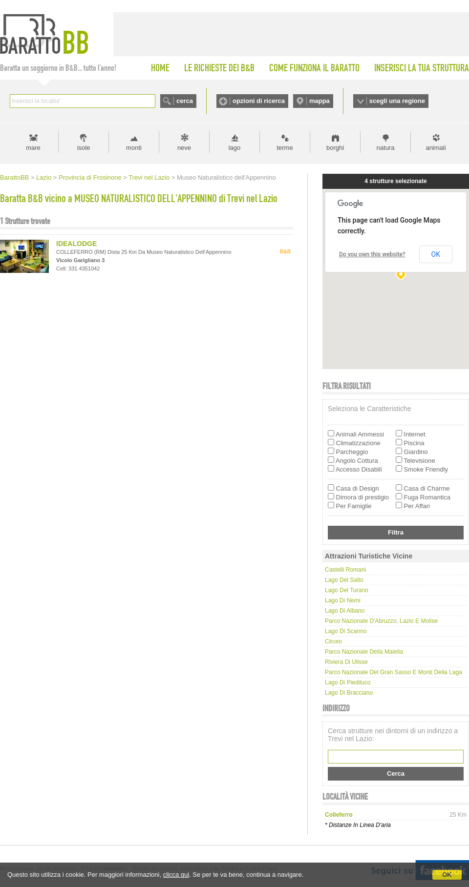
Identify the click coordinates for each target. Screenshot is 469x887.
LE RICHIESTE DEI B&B (219, 68)
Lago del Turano (346, 590)
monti (134, 147)
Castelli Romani (345, 569)
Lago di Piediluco (347, 682)
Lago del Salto (344, 580)
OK (447, 874)
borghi (335, 147)
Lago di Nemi (343, 600)
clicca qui (176, 874)
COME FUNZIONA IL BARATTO (314, 68)
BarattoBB (14, 177)
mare (33, 147)
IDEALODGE (76, 244)
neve (184, 147)
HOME (160, 68)
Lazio (43, 177)
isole (83, 147)
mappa (319, 100)
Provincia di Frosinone (90, 177)
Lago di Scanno (345, 631)
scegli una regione (397, 100)
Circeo (333, 641)
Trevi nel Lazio (149, 177)
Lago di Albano (344, 610)
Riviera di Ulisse (346, 662)
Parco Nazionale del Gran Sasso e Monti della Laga (393, 672)
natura (386, 147)
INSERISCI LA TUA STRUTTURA (421, 68)
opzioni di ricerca (259, 100)
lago (235, 147)
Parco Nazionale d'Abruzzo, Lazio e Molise (381, 621)
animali (436, 147)
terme (285, 147)
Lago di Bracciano (349, 692)
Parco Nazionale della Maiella (364, 651)
